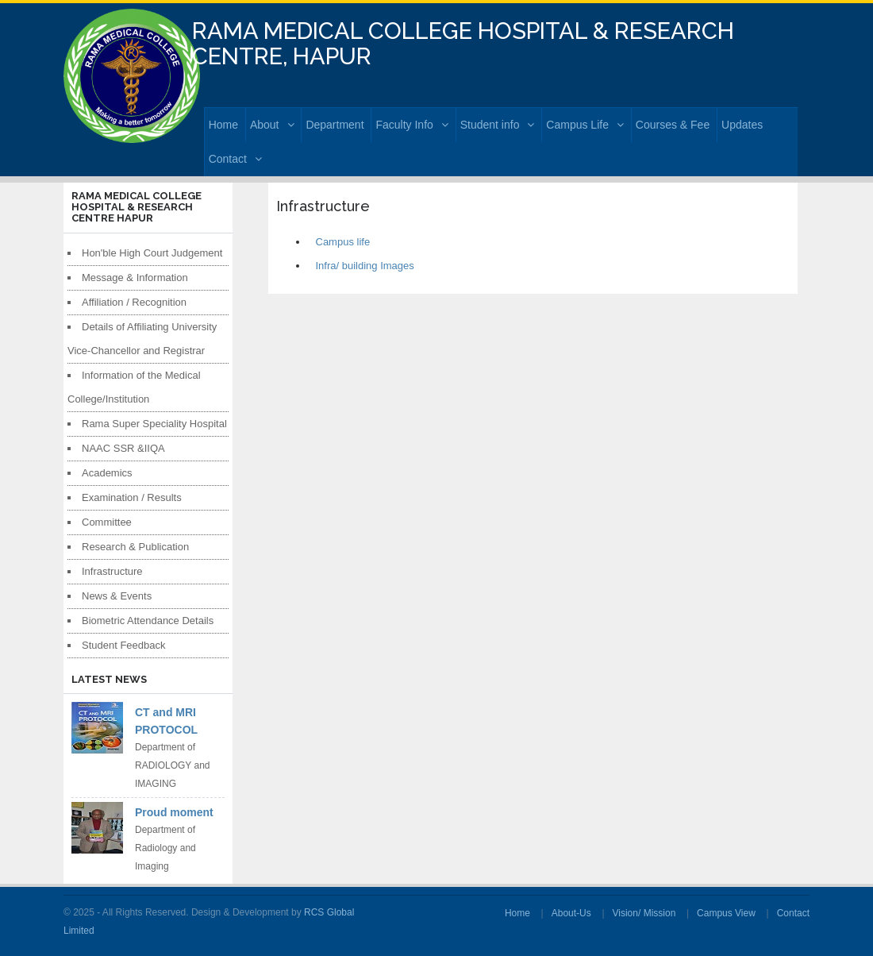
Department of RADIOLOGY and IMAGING (172, 765)
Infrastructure (112, 571)
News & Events (117, 596)
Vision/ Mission (644, 913)
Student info (497, 124)
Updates (742, 124)
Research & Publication (135, 547)
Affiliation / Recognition (134, 302)
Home (223, 124)
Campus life (343, 242)
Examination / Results (132, 497)
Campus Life (585, 124)
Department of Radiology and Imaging (165, 848)
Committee (107, 522)
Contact (235, 158)
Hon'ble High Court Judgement (152, 253)
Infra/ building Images (365, 266)
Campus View (726, 913)
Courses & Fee (673, 124)
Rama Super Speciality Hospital (154, 424)
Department (334, 124)
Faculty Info (411, 124)
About (272, 124)
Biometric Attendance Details (147, 620)
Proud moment (174, 812)
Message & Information (135, 277)
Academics (107, 473)
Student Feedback (124, 645)
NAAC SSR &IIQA (123, 448)
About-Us (571, 913)
